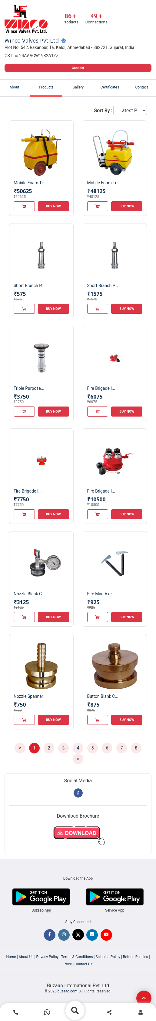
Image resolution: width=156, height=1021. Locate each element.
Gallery (78, 87)
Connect (78, 68)
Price (68, 964)
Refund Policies (135, 957)
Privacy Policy (47, 957)
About (14, 87)
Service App (114, 910)
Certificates (110, 87)
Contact (141, 87)
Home (11, 957)
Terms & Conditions (77, 957)
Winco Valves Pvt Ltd (32, 41)
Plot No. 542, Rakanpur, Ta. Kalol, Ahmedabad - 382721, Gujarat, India (69, 47)
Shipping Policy (107, 957)
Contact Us (83, 964)
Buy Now (53, 206)
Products (46, 87)
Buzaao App (41, 910)
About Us (26, 957)
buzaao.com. (68, 991)
